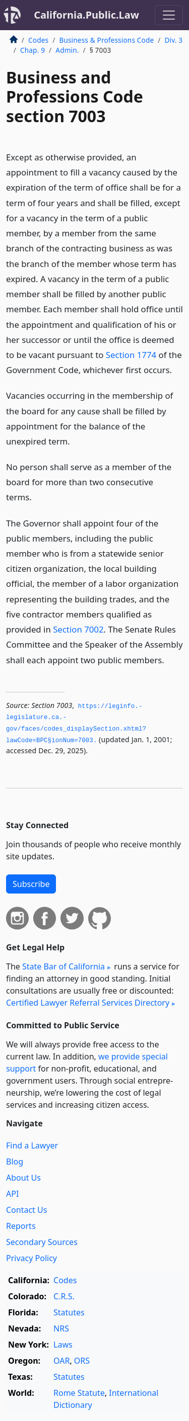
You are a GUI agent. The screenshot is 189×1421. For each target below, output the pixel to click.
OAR (61, 1360)
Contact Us (26, 1209)
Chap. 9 (32, 50)
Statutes (69, 1312)
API (12, 1193)
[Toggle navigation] (169, 15)
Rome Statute (79, 1392)
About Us (23, 1177)
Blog (14, 1161)
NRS (61, 1328)
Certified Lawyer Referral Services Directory (87, 1002)
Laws (63, 1344)
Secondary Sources (42, 1242)
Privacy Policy (31, 1258)
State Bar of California (63, 966)
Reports (21, 1225)
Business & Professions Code (106, 40)
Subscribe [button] (31, 884)
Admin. (67, 50)
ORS (82, 1360)
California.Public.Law (86, 15)
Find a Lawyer (32, 1145)
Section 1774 (131, 355)
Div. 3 (173, 40)
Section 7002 (78, 629)
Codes (38, 40)
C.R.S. (64, 1296)
